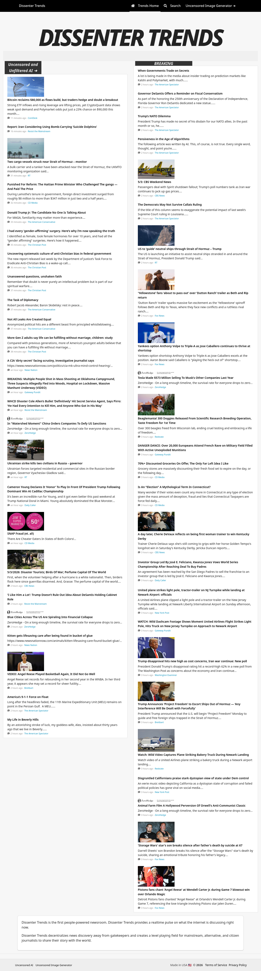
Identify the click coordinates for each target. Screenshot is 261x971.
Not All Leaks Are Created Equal (29, 319)
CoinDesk (32, 118)
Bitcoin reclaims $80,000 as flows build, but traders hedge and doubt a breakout (62, 100)
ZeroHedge (30, 432)
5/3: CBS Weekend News (154, 182)
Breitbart (28, 688)
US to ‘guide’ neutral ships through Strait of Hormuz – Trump (179, 249)
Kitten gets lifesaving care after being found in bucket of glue (50, 636)
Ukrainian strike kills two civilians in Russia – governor (45, 463)
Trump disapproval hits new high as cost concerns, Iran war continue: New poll (192, 661)
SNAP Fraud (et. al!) (20, 533)
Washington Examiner (166, 675)
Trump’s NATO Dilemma (154, 116)
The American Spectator (36, 710)
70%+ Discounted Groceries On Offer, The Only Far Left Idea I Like (183, 463)
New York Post (162, 612)
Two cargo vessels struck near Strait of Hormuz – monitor (47, 162)
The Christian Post (37, 244)
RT (29, 175)
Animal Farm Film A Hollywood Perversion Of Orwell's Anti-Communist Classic (192, 805)
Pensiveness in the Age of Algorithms (163, 139)
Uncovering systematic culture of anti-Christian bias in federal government (59, 253)
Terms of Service (216, 965)
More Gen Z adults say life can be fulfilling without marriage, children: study (60, 338)
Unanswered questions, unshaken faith (34, 276)
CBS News (29, 585)
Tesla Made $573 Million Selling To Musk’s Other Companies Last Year (185, 378)
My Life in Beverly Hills (23, 719)
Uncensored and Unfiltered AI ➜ (23, 67)
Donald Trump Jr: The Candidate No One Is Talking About (46, 212)
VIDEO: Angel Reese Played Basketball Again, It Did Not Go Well (51, 674)
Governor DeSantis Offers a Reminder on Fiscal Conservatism (180, 93)
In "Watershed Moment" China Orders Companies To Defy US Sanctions (56, 423)
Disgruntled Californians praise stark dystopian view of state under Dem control (193, 778)
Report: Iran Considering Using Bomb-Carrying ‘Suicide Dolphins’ (52, 127)
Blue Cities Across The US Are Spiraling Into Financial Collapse (50, 617)
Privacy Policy (238, 965)
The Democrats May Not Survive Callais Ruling (170, 204)
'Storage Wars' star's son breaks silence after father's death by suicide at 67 (190, 845)
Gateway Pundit (33, 392)
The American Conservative (41, 222)
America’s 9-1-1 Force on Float (28, 697)
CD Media (33, 202)
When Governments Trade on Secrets (163, 70)
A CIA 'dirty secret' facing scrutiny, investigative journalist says (50, 360)
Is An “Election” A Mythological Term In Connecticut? (174, 487)
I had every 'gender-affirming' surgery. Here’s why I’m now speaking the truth (61, 231)
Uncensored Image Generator (53, 965)
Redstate (159, 436)
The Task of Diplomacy (22, 300)
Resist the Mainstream (39, 131)
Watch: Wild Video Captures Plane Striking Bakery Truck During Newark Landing (193, 755)
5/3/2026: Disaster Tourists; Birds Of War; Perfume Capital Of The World (56, 572)
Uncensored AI (24, 965)
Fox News (159, 315)
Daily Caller (30, 505)
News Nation (31, 370)
